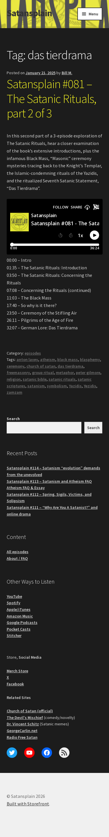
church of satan (41, 366)
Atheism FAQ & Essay (26, 487)
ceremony (15, 366)
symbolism (57, 385)
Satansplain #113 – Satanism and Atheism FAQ (49, 481)
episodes (33, 353)
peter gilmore (88, 372)
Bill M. (67, 72)
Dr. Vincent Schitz (23, 724)
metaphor (65, 372)
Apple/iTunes (19, 609)
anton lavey (27, 359)
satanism (36, 385)
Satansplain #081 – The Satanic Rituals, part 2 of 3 (51, 98)
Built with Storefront (28, 804)
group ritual (43, 372)
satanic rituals (62, 379)
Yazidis (75, 385)
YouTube (14, 596)
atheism (47, 359)
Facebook (15, 684)
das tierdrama (70, 366)
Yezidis (90, 385)
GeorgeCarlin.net (22, 730)
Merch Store (17, 670)
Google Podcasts (22, 622)
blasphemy (90, 359)
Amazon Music (20, 616)
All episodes (17, 551)
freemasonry (18, 372)
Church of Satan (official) (30, 710)
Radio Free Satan (22, 737)
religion (14, 379)
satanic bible (35, 379)
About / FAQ (17, 558)
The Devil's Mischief (25, 717)
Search (13, 418)
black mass (67, 359)
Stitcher (14, 635)
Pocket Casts (19, 629)
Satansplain (29, 13)
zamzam (14, 392)
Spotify (13, 602)
